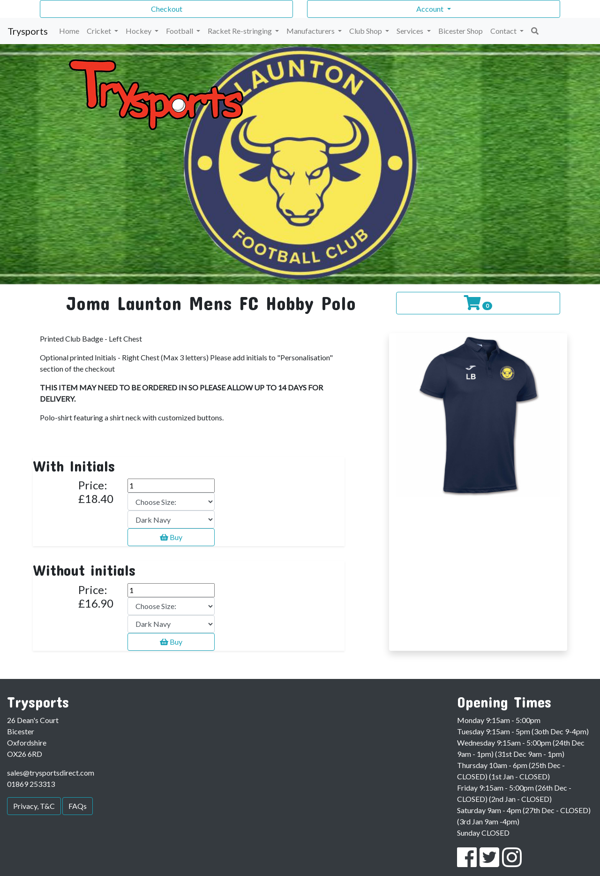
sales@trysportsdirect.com (50, 772)
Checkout (166, 8)
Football (180, 30)
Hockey (139, 30)
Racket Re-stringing (240, 30)
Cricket (99, 30)
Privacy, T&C (34, 805)
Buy (171, 537)
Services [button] (411, 30)
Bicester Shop (460, 30)
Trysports (28, 31)
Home (69, 30)
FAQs (77, 805)
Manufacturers (311, 30)
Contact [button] (504, 30)
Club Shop (366, 30)
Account (430, 8)
